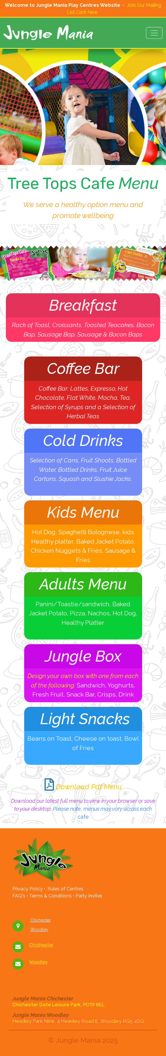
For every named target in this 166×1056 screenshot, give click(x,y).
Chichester (40, 920)
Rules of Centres (65, 889)
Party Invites (88, 896)
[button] (12, 263)
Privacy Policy (27, 889)
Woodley (39, 929)
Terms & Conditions (51, 896)
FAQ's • (20, 896)
